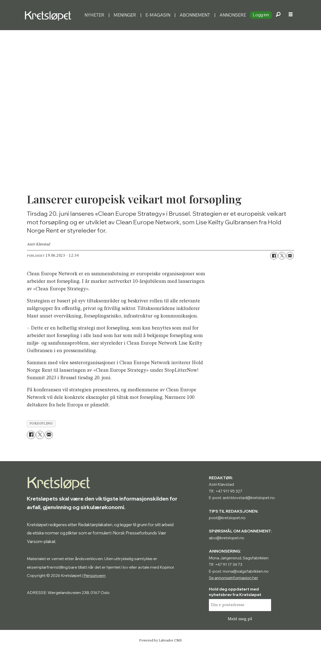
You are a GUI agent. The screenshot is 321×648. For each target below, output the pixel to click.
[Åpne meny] (290, 15)
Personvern (95, 575)
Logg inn (261, 14)
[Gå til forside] (49, 15)
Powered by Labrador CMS (160, 640)
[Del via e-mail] (290, 255)
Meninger (125, 15)
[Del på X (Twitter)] (282, 255)
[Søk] (278, 15)
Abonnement (195, 15)
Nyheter (94, 15)
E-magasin (157, 15)
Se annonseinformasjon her (233, 577)
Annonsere (232, 15)
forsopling (41, 423)
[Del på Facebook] (274, 255)
